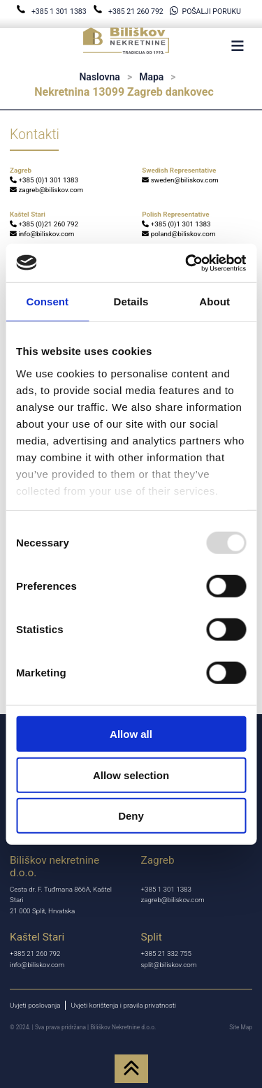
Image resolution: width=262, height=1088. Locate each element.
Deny (131, 816)
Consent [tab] (47, 301)
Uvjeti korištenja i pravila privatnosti (123, 1005)
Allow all (131, 734)
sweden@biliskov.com (180, 180)
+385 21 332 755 (166, 953)
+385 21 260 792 (129, 11)
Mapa (151, 76)
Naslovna (99, 76)
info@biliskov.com (42, 234)
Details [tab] (131, 301)
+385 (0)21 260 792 (44, 224)
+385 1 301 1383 (52, 11)
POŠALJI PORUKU (205, 11)
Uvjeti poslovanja (35, 1005)
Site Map (240, 1027)
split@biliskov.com (169, 965)
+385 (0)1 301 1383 (44, 180)
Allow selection (131, 775)
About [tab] (214, 301)
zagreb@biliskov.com (46, 190)
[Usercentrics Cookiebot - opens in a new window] (186, 263)
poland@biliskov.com (178, 234)
